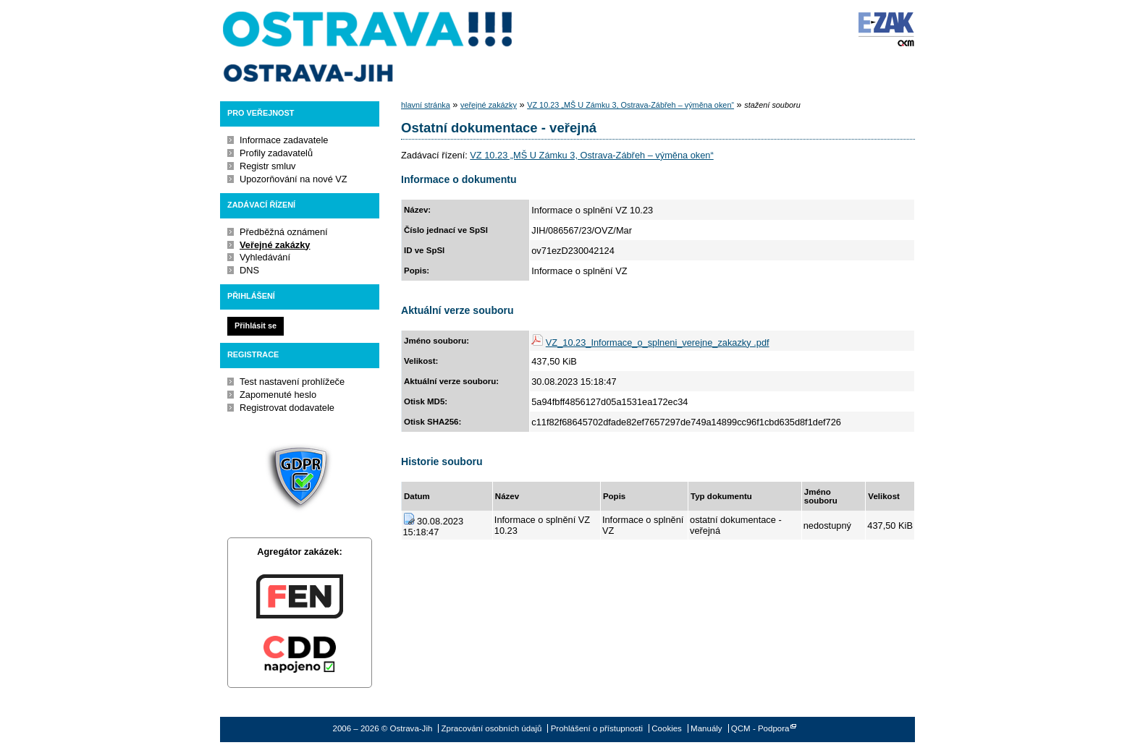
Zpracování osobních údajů (492, 728)
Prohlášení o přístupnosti (597, 728)
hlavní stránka (425, 105)
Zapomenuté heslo (278, 394)
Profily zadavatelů (276, 153)
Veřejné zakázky (275, 244)
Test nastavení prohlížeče (292, 381)
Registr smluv (268, 166)
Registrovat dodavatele (287, 407)
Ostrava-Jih (368, 47)
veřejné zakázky (488, 105)
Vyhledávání (265, 257)
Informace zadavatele (284, 140)
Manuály (706, 728)
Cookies (666, 728)
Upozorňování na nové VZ (293, 179)
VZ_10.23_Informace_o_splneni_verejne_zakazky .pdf (657, 342)
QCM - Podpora (760, 728)
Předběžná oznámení (284, 231)
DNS (249, 270)
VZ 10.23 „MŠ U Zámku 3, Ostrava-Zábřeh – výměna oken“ (630, 105)
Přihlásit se (256, 325)
